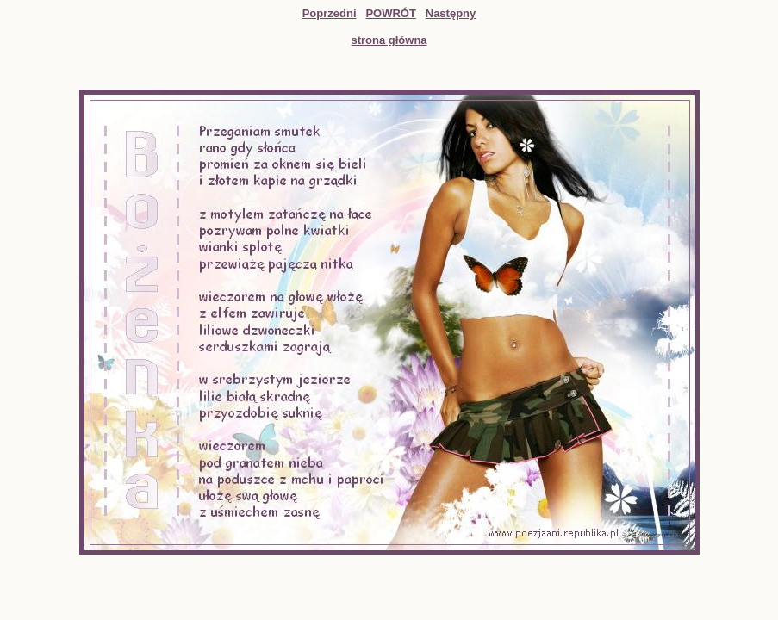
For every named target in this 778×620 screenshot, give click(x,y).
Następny (451, 13)
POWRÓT (390, 13)
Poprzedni (329, 13)
